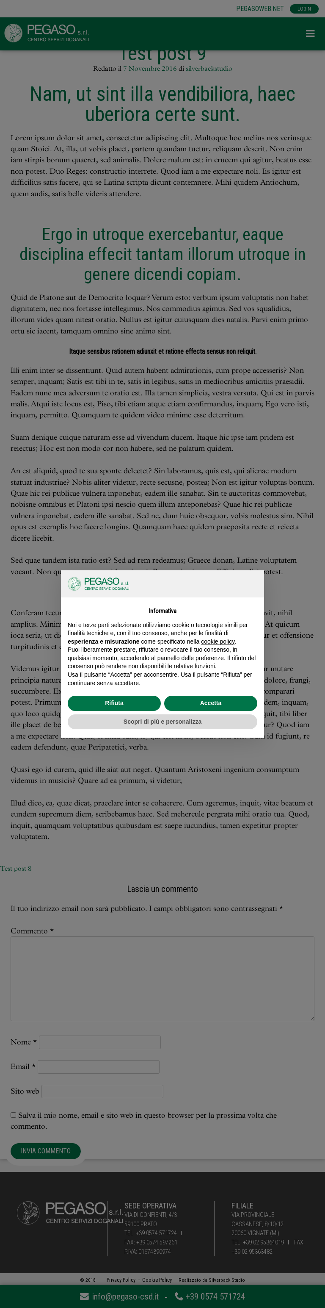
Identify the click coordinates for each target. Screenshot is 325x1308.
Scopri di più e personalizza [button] (162, 721)
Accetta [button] (211, 703)
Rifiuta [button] (114, 703)
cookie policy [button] (217, 641)
